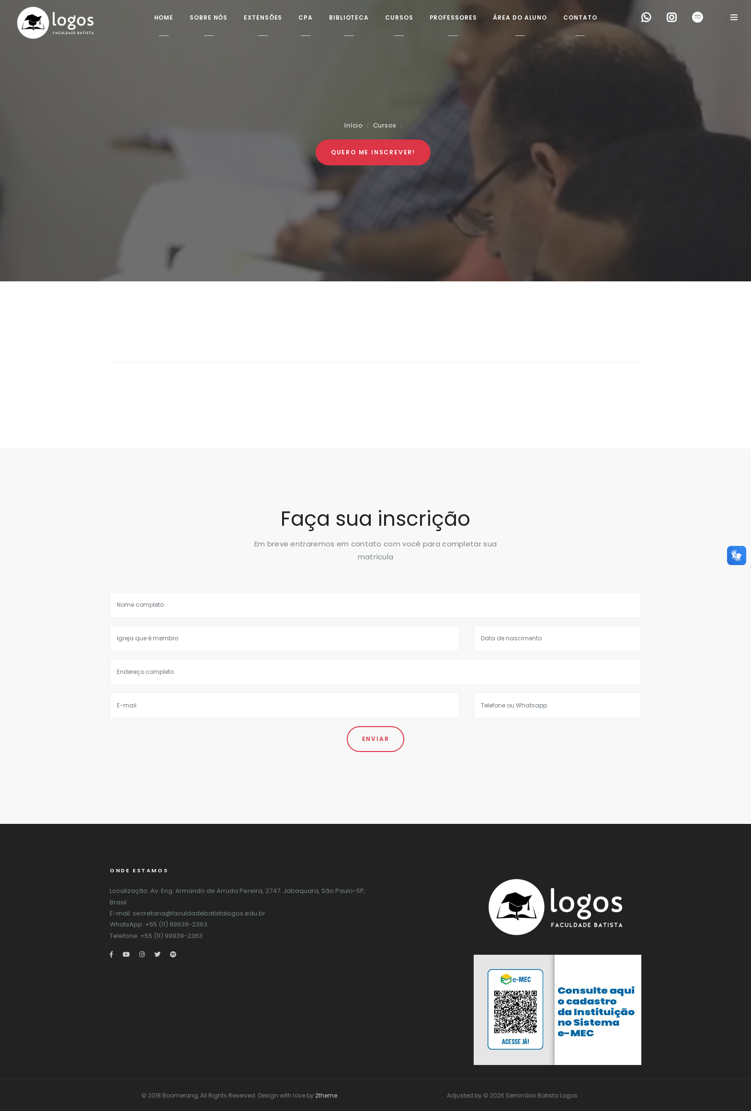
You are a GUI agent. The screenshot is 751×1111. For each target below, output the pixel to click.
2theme (326, 1095)
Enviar (375, 739)
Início (353, 125)
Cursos (385, 125)
